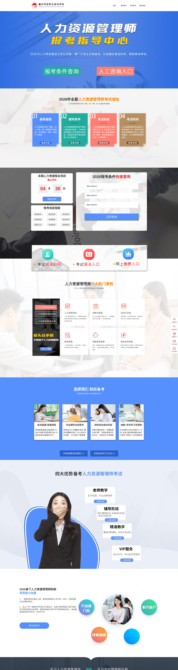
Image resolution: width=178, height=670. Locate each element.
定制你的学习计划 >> (104, 453)
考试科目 (65, 214)
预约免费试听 (34, 626)
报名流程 (142, 5)
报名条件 (124, 5)
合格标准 (52, 225)
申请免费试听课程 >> (73, 453)
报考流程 (38, 219)
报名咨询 (51, 199)
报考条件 (38, 214)
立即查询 (111, 216)
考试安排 (133, 5)
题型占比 (38, 225)
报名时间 (52, 214)
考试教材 (52, 219)
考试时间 (65, 219)
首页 (114, 5)
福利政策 (65, 225)
